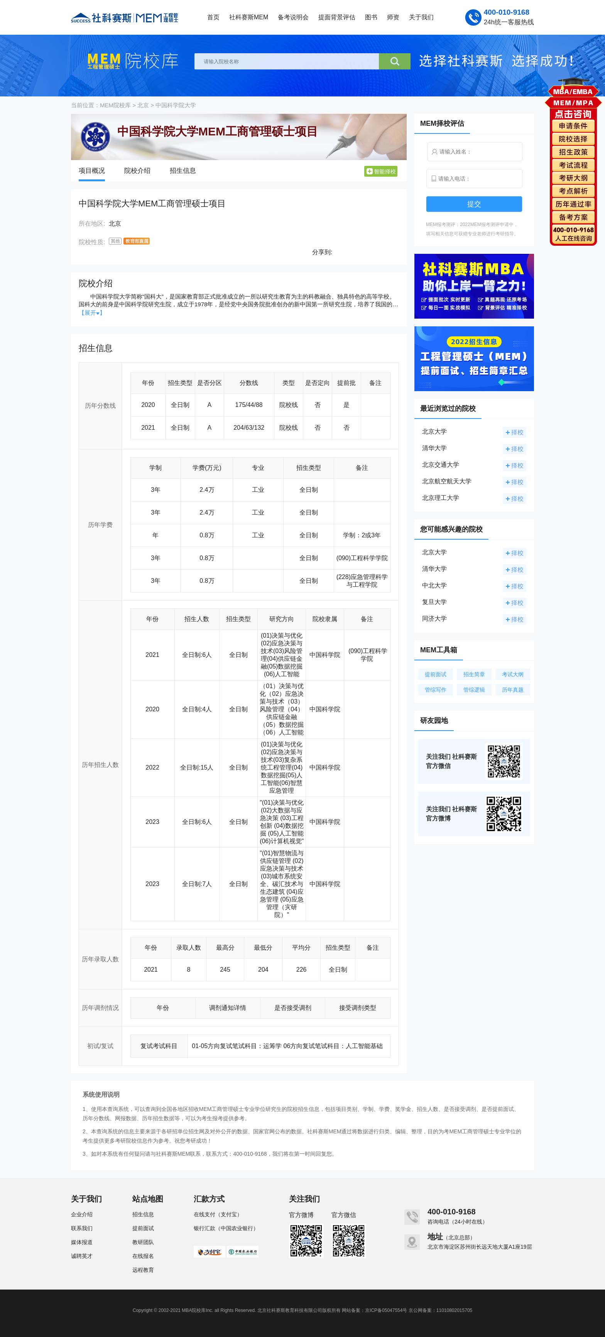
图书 (371, 17)
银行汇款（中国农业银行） (226, 1228)
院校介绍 (137, 170)
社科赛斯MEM (248, 17)
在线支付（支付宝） (218, 1214)
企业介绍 (82, 1214)
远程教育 (143, 1270)
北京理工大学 (440, 498)
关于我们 (421, 17)
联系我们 (82, 1228)
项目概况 (92, 170)
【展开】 (92, 312)
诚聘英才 (82, 1256)
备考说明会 (293, 17)
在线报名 (143, 1256)
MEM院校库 (115, 105)
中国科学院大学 (175, 105)
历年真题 (513, 690)
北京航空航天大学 (446, 481)
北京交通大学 (440, 464)
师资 (393, 17)
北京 (143, 105)
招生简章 (474, 674)
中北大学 (434, 585)
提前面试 (435, 674)
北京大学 (434, 431)
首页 (213, 17)
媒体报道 (82, 1242)
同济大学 (434, 618)
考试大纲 (513, 674)
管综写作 (435, 690)
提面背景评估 (336, 17)
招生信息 (183, 170)
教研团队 (143, 1242)
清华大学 (434, 448)
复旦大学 (434, 602)
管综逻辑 (474, 690)
